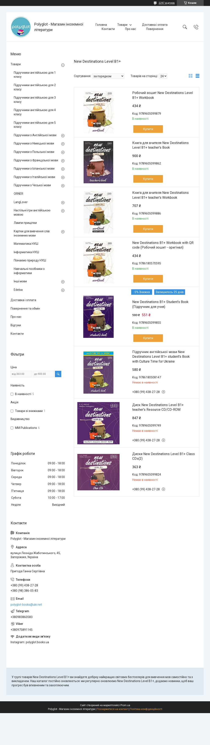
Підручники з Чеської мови (32, 185)
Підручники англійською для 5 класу (35, 125)
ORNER (18, 193)
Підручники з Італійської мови (34, 177)
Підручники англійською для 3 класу (35, 99)
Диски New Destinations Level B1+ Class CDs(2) (163, 456)
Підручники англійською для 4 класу (35, 112)
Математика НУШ (26, 243)
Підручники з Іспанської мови (34, 168)
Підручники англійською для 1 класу (35, 75)
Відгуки (16, 325)
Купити (148, 129)
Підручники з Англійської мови (35, 135)
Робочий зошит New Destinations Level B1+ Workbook (162, 95)
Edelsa (18, 289)
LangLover (21, 202)
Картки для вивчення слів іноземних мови (32, 233)
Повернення (154, 29)
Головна (101, 24)
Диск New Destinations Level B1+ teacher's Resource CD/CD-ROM (158, 407)
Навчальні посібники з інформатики (29, 271)
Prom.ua (125, 705)
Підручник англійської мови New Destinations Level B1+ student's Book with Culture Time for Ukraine (161, 356)
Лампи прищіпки (25, 222)
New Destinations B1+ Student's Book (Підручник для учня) (160, 304)
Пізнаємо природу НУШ (30, 260)
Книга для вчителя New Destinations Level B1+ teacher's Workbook (160, 195)
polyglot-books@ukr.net (26, 604)
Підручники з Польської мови (34, 152)
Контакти (108, 29)
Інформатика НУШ (26, 252)
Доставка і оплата (155, 24)
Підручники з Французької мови (36, 160)
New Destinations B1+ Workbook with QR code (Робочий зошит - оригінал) (163, 245)
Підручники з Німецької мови (34, 143)
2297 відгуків (167, 2)
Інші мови (20, 281)
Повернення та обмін (25, 308)
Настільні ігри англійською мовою (32, 212)
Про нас (130, 29)
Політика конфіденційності (146, 709)
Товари (122, 24)
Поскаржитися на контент (112, 709)
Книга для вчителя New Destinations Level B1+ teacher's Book (160, 145)
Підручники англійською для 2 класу (35, 87)
